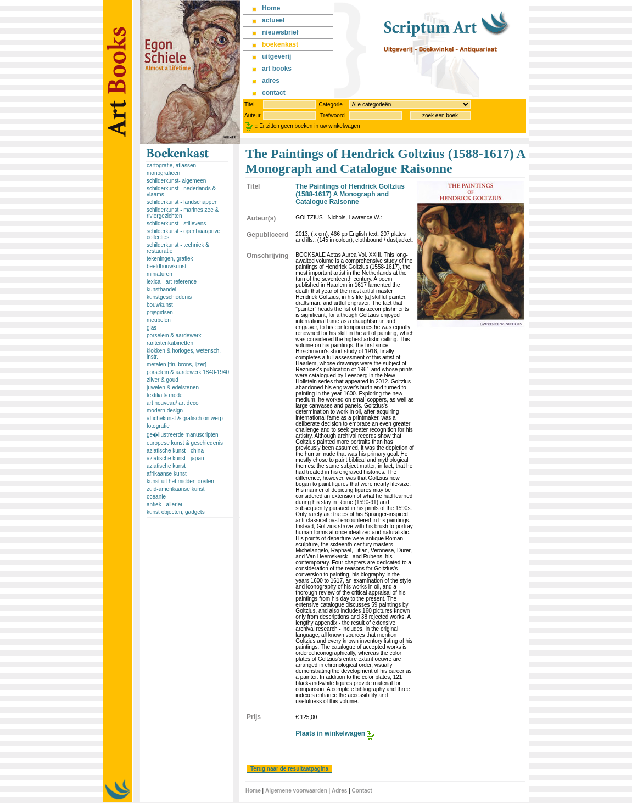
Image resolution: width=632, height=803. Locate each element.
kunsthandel (161, 289)
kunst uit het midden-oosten (180, 481)
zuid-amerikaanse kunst (176, 489)
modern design (165, 411)
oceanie (156, 497)
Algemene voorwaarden (296, 791)
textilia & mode (165, 395)
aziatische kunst (166, 466)
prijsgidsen (160, 312)
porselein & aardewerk (174, 335)
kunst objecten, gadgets (176, 512)
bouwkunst (160, 305)
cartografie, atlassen (171, 165)
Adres (339, 791)
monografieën (163, 173)
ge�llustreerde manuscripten (183, 435)
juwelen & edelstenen (173, 387)
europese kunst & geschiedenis (185, 443)
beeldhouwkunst (166, 266)
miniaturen (159, 274)
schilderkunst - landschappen (182, 202)
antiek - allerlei (164, 504)
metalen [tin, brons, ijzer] (176, 364)
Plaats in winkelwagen (330, 733)
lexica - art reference (172, 282)
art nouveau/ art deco (173, 403)
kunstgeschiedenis (169, 297)
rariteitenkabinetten (170, 343)
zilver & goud (162, 380)
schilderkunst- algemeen (176, 181)
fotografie (158, 426)
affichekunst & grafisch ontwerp (185, 418)
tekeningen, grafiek (170, 259)
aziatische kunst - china (175, 451)
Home (253, 791)
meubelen (159, 320)
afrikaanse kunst (167, 474)
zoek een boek (440, 115)
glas (151, 328)
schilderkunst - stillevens (176, 223)
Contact (361, 791)
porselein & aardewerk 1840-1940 (188, 372)
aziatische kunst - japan (175, 458)
